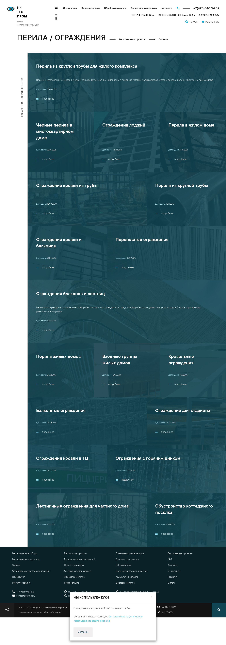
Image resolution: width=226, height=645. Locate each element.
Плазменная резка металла (130, 553)
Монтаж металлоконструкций (79, 559)
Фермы (16, 565)
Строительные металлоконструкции (31, 571)
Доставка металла (125, 583)
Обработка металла (115, 8)
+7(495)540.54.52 (206, 8)
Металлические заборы (24, 553)
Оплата (171, 583)
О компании (70, 8)
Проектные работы (74, 565)
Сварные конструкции (127, 559)
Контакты (166, 8)
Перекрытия (18, 577)
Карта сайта (169, 607)
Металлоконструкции (75, 553)
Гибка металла (123, 565)
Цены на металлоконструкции (131, 571)
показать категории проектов (22, 97)
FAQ (170, 559)
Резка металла (71, 583)
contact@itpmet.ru (209, 15)
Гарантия (172, 577)
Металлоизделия (90, 8)
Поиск (69, 596)
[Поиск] (219, 610)
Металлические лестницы (25, 559)
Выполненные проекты (143, 8)
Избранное (123, 596)
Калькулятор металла (127, 577)
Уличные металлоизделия (77, 571)
